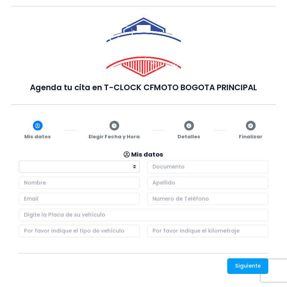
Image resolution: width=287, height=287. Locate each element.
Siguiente (248, 265)
